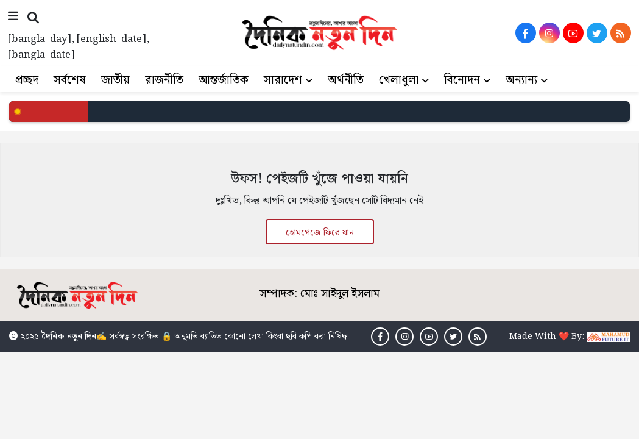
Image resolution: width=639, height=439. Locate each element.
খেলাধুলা (398, 80)
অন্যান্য (521, 80)
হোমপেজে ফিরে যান (320, 233)
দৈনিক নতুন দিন (68, 337)
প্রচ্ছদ (26, 80)
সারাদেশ (283, 80)
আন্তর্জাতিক (224, 80)
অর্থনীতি (346, 80)
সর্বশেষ (70, 80)
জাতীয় (115, 80)
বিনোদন (462, 80)
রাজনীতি (164, 80)
